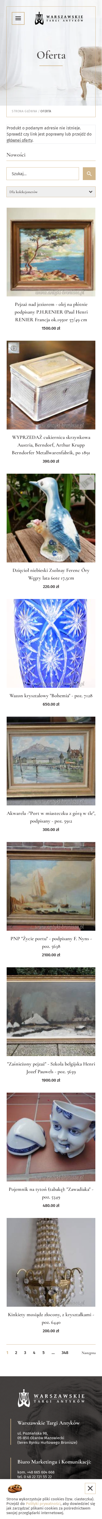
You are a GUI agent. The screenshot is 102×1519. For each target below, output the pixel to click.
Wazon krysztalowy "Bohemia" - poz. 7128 (51, 696)
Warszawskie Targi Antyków (48, 1423)
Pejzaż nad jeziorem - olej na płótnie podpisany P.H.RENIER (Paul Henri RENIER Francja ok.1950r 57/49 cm (51, 312)
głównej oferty (19, 140)
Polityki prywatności (43, 1503)
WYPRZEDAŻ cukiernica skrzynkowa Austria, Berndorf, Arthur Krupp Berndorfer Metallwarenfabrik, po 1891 (51, 445)
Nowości (16, 154)
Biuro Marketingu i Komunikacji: (54, 1461)
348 (65, 1352)
